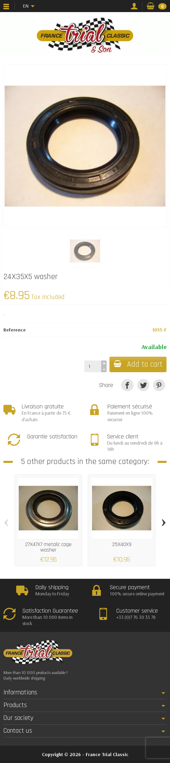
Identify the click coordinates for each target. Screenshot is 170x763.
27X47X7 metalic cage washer (48, 547)
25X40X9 (121, 544)
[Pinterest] (159, 385)
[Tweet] (143, 385)
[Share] (127, 385)
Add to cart (138, 364)
